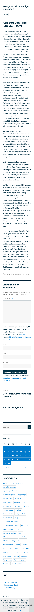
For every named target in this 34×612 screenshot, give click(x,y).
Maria (20, 533)
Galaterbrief (17, 506)
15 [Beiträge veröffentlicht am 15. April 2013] (4, 456)
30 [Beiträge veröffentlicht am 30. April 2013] (9, 463)
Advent (6, 483)
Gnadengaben (8, 510)
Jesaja (16, 518)
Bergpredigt (21, 495)
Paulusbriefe (14, 548)
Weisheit (6, 564)
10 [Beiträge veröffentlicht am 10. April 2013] (13, 452)
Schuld (16, 556)
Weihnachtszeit (19, 560)
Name (5, 344)
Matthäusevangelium (11, 541)
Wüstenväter (16, 564)
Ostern (17, 545)
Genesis (26, 506)
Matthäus (22, 537)
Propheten (16, 552)
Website (6, 362)
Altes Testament (17, 483)
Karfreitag (24, 525)
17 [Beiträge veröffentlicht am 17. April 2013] (13, 456)
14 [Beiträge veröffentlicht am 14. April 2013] (29, 452)
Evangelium (7, 502)
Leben (17, 529)
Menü (6, 14)
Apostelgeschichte (10, 491)
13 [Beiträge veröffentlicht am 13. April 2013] (25, 452)
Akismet (23, 334)
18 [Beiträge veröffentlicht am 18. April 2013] (17, 456)
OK (20, 610)
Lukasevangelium (9, 533)
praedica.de (7, 596)
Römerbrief (7, 556)
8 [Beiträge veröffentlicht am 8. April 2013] (4, 452)
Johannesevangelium (11, 525)
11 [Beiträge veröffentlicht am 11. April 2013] (17, 452)
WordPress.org (9, 587)
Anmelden (8, 580)
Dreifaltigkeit (8, 498)
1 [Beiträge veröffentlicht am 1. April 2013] (4, 448)
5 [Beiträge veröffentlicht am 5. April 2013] (21, 448)
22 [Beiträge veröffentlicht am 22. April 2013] (5, 459)
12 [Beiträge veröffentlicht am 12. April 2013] (21, 452)
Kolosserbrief (8, 529)
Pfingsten (7, 552)
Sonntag (24, 556)
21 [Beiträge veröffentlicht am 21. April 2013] (29, 456)
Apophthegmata (9, 487)
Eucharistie (19, 498)
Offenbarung (8, 545)
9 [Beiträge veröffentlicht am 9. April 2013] (8, 452)
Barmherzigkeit (9, 495)
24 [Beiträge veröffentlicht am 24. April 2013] (13, 459)
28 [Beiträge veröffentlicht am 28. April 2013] (29, 459)
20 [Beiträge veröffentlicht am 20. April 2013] (25, 456)
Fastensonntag (19, 502)
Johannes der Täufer (10, 521)
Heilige (27, 274)
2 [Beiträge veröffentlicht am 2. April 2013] (8, 448)
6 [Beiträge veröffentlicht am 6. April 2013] (25, 448)
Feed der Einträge (10, 582)
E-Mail (5, 353)
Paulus (5, 548)
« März (8, 467)
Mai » (26, 467)
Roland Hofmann (10, 274)
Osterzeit (25, 545)
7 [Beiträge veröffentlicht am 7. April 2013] (29, 448)
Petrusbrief (25, 548)
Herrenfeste (7, 518)
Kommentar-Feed (11, 585)
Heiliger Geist (8, 514)
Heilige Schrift (20, 514)
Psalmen (26, 552)
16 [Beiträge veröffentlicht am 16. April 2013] (9, 456)
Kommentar (8, 299)
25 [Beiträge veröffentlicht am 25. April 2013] (17, 459)
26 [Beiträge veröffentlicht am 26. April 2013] (21, 459)
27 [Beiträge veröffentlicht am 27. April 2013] (25, 459)
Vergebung (7, 560)
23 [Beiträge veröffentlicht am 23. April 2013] (9, 459)
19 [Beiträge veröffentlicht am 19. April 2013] (21, 456)
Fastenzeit (7, 506)
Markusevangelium (10, 537)
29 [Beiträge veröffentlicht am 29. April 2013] (5, 463)
